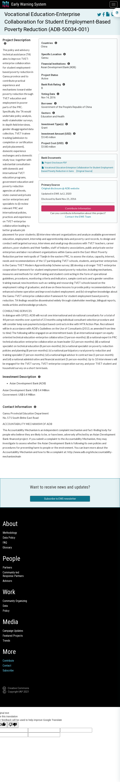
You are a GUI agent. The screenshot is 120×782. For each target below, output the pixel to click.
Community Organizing (15, 601)
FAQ (5, 542)
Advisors (7, 581)
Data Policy (9, 537)
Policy (6, 610)
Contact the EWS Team (78, 216)
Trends (6, 640)
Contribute (8, 660)
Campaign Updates (13, 630)
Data (5, 605)
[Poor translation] (12, 725)
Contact (7, 665)
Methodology (10, 532)
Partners (7, 567)
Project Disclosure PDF (54, 162)
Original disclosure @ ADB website (60, 188)
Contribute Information (78, 208)
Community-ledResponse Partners (13, 574)
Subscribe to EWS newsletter (60, 498)
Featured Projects (13, 635)
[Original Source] (84, 171)
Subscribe (8, 670)
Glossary (7, 547)
